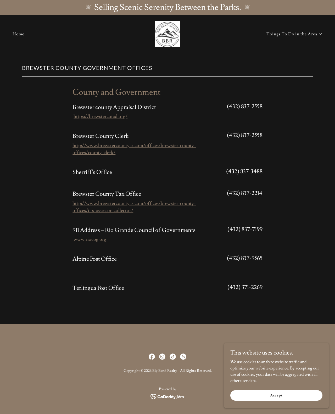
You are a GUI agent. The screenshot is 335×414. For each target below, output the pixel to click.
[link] (167, 33)
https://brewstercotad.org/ (100, 116)
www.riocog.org (90, 239)
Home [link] (18, 34)
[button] (294, 34)
